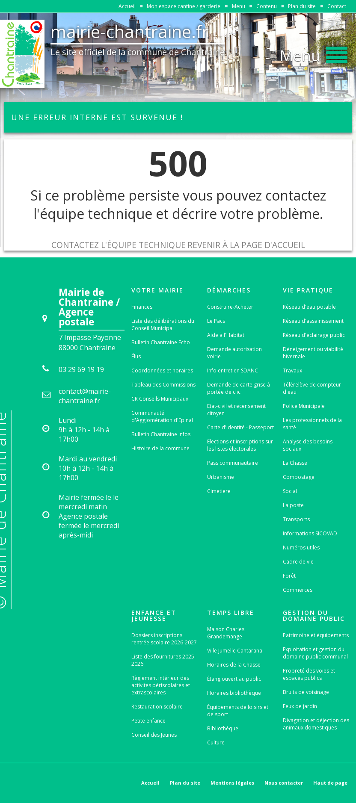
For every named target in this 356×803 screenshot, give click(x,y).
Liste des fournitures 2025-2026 (163, 660)
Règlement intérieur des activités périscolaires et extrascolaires (160, 685)
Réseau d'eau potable (309, 306)
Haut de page (330, 782)
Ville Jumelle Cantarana (234, 650)
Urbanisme (220, 477)
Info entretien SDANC (232, 370)
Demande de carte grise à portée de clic (238, 388)
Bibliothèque (222, 728)
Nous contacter (283, 782)
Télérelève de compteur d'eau (312, 388)
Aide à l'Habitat (225, 335)
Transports (296, 519)
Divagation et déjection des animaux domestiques (316, 724)
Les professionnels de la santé (312, 423)
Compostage (298, 477)
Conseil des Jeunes (154, 734)
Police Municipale (304, 406)
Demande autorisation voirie (234, 352)
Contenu (266, 6)
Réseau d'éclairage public (314, 335)
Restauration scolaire (157, 706)
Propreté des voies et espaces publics (309, 674)
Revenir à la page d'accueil (246, 245)
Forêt (289, 575)
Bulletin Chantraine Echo (160, 342)
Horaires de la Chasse (234, 664)
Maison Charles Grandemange (225, 633)
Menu (238, 6)
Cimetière (219, 491)
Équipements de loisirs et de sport (237, 710)
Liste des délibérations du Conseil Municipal (162, 324)
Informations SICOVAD (310, 533)
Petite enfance (148, 720)
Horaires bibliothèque (234, 693)
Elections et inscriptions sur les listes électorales (240, 445)
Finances (141, 306)
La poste (293, 505)
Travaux (292, 370)
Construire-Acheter (230, 306)
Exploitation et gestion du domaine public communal (315, 653)
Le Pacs (216, 321)
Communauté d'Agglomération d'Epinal (162, 416)
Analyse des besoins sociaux (307, 445)
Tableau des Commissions (163, 384)
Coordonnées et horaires (162, 370)
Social (290, 491)
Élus (136, 356)
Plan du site (302, 6)
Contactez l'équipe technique (118, 245)
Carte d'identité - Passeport (240, 427)
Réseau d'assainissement (313, 321)
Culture (216, 742)
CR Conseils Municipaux (159, 398)
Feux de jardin (300, 706)
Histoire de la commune (160, 448)
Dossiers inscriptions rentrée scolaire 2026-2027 (164, 639)
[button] (313, 53)
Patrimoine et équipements (316, 635)
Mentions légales (232, 782)
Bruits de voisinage (306, 692)
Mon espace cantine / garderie (183, 6)
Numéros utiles (301, 547)
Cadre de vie (298, 561)
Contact (336, 6)
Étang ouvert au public (234, 678)
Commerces (297, 589)
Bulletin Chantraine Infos (160, 434)
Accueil (127, 6)
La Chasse (295, 462)
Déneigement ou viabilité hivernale (313, 352)
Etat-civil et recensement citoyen (236, 409)
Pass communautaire (232, 462)
